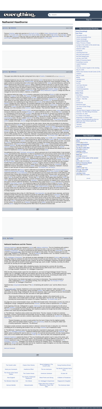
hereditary (28, 113)
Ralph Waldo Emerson (42, 186)
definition (79, 168)
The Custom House (28, 373)
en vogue (46, 144)
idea (4, 238)
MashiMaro (79, 95)
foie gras (78, 81)
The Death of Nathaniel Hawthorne (28, 377)
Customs (61, 155)
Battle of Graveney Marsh (83, 60)
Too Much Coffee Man (82, 47)
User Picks (79, 33)
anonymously (30, 152)
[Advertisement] (51, 5)
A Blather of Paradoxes (64, 377)
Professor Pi (61, 76)
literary (22, 170)
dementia (57, 194)
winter (47, 138)
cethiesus (13, 72)
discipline (34, 180)
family (49, 83)
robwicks (13, 28)
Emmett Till (79, 102)
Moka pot (79, 154)
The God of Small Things (83, 106)
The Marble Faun (43, 167)
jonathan (85, 142)
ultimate (13, 343)
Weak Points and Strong (46, 377)
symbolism (55, 128)
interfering (38, 253)
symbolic (6, 131)
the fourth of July (33, 33)
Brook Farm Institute (53, 171)
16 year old (64, 373)
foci (38, 177)
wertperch (85, 149)
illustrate (6, 340)
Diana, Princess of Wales (83, 43)
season (55, 138)
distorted (20, 150)
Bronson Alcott (21, 144)
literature (12, 145)
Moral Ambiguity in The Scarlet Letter (46, 365)
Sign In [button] (89, 20)
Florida (23, 280)
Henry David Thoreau (16, 183)
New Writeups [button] (88, 136)
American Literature (46, 373)
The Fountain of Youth (56, 280)
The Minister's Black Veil (11, 381)
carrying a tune (80, 79)
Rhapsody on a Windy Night (84, 117)
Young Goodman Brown (64, 365)
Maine (65, 177)
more (88, 178)
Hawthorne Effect (29, 369)
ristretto (78, 66)
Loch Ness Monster (81, 85)
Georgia (33, 333)
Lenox (27, 158)
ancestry (34, 97)
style (67, 80)
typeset (67, 135)
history (24, 94)
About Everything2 (81, 31)
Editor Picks (79, 93)
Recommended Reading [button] (88, 28)
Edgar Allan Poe (38, 155)
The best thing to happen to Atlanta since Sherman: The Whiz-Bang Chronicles (88, 111)
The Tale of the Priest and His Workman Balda (88, 140)
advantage (59, 250)
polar (23, 138)
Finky (85, 168)
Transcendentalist (22, 173)
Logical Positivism (81, 64)
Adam (60, 112)
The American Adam (64, 385)
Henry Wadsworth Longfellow (49, 90)
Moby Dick (33, 160)
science (57, 257)
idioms (19, 125)
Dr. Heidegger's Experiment (14, 257)
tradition (47, 126)
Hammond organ (81, 104)
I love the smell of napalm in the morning (87, 68)
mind (38, 334)
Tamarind (78, 124)
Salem (46, 33)
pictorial (23, 121)
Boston (52, 94)
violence (24, 119)
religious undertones (42, 247)
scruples (28, 110)
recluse (14, 106)
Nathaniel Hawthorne (10, 247)
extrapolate (16, 285)
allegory (27, 202)
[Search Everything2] (69, 15)
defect (35, 321)
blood (46, 150)
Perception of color (81, 35)
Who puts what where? (82, 54)
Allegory (61, 128)
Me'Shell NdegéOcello (82, 56)
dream (78, 174)
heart (34, 334)
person (5, 28)
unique (58, 110)
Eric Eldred (29, 381)
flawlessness (8, 317)
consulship (58, 164)
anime (78, 101)
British (32, 166)
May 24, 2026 (80, 75)
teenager (63, 35)
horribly (6, 154)
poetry (78, 146)
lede (78, 156)
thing (78, 149)
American (12, 33)
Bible (7, 126)
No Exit (78, 83)
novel (48, 157)
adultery (40, 290)
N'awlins (42, 76)
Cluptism (78, 73)
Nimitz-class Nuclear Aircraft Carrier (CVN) (88, 71)
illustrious (28, 108)
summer (51, 139)
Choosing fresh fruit (81, 52)
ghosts (11, 203)
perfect (6, 121)
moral (65, 36)
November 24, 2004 (81, 113)
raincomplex (86, 161)
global (43, 202)
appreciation (55, 36)
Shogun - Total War (81, 99)
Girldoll (85, 146)
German (14, 186)
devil (60, 303)
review (78, 142)
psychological (8, 38)
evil (38, 116)
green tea (79, 126)
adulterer (12, 307)
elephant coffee (80, 48)
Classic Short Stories (29, 365)
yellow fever (54, 105)
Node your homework (9, 348)
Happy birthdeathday (82, 41)
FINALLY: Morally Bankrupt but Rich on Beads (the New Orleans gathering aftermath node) (87, 121)
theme (31, 247)
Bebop (78, 77)
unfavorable (61, 139)
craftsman (29, 118)
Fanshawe (66, 131)
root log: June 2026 (81, 58)
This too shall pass (46, 369)
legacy (13, 200)
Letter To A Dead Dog (82, 97)
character (43, 327)
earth (10, 177)
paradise (60, 183)
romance (52, 167)
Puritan (24, 110)
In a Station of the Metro (83, 115)
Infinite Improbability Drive (83, 37)
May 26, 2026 (80, 70)
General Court (47, 100)
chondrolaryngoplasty (82, 89)
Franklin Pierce (29, 90)
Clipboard (79, 108)
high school (54, 35)
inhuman (37, 303)
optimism (6, 147)
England (13, 96)
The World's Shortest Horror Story (64, 369)
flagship (28, 96)
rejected (62, 147)
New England (48, 38)
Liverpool (35, 163)
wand (57, 196)
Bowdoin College (53, 89)
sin (32, 285)
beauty (42, 321)
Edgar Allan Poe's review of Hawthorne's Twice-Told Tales (46, 385)
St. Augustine (44, 115)
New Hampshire (39, 193)
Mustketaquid (58, 186)
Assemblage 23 (80, 87)
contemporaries (29, 81)
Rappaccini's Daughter (64, 381)
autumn (23, 141)
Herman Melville (61, 158)
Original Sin (31, 112)
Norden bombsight (81, 39)
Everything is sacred (82, 62)
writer (40, 80)
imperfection (58, 316)
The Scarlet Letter (14, 35)
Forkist (11, 238)
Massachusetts (53, 33)
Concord (8, 142)
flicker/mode (79, 91)
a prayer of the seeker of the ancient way (87, 45)
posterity (39, 102)
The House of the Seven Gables (31, 35)
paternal (6, 103)
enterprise (61, 331)
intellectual (37, 306)
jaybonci (84, 171)
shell (63, 290)
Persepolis (79, 50)
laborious (15, 36)
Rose (66, 108)
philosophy (65, 257)
